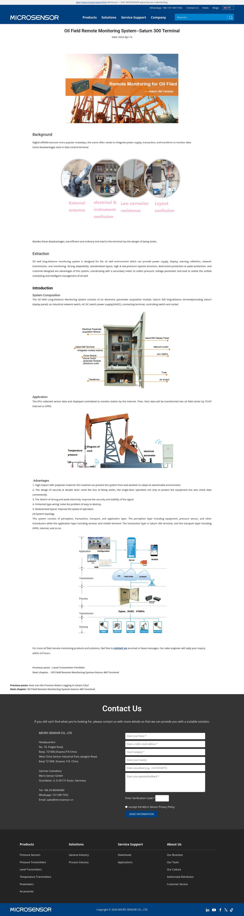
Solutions (108, 17)
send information (141, 814)
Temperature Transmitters (35, 877)
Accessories (27, 891)
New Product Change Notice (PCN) (91, 2)
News (205, 7)
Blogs (216, 7)
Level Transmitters (31, 869)
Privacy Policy (167, 807)
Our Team (173, 862)
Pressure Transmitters (33, 862)
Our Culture (174, 869)
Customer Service (177, 884)
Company (158, 17)
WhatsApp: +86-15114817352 (166, 7)
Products (90, 17)
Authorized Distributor (180, 877)
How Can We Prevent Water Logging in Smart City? (59, 685)
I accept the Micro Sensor (151, 807)
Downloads (124, 855)
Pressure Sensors (30, 855)
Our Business (175, 855)
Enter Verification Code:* (140, 798)
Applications (125, 862)
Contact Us (192, 7)
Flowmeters (27, 884)
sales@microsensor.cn (60, 799)
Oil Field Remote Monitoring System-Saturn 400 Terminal (61, 689)
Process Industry (79, 862)
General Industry (79, 855)
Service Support (133, 17)
